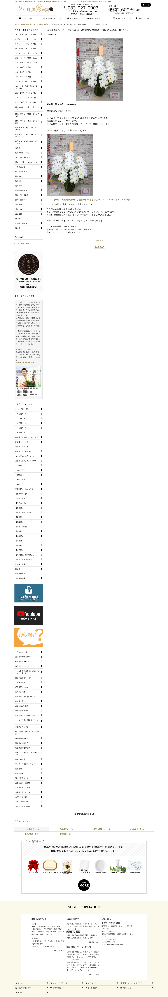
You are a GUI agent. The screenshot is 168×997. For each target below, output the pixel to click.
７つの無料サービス (31, 829)
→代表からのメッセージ (25, 362)
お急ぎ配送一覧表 (31, 834)
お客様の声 (99, 247)
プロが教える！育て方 (136, 829)
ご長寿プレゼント (66, 834)
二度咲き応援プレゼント (101, 829)
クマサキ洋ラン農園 (21, 243)
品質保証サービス (66, 829)
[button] (142, 18)
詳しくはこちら (59, 951)
